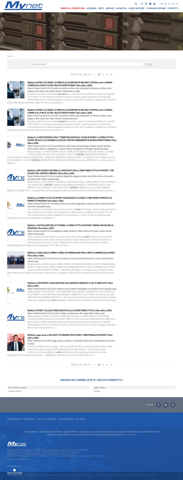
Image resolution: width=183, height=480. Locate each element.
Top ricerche (65, 419)
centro (97, 391)
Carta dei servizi (46, 419)
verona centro (14, 391)
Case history (137, 8)
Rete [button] (101, 8)
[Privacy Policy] (12, 459)
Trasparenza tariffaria (20, 419)
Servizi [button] (110, 8)
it (169, 4)
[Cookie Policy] (24, 459)
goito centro (99, 387)
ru (173, 4)
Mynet (120, 8)
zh (177, 4)
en (165, 4)
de (162, 4)
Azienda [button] (92, 8)
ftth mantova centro (17, 387)
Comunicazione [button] (156, 8)
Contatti (172, 8)
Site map (80, 419)
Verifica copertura (72, 8)
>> (111, 74)
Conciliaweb (130, 434)
